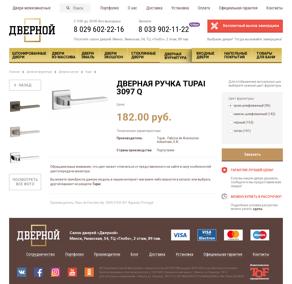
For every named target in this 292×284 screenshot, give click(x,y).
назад (25, 85)
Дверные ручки (68, 71)
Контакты (274, 8)
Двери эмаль (87, 55)
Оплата (204, 8)
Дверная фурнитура (175, 56)
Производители (107, 254)
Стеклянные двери (143, 55)
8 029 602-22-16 (99, 29)
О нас (132, 8)
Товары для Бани (265, 55)
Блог (134, 254)
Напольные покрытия (235, 55)
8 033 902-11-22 (163, 29)
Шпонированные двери (29, 55)
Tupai (88, 71)
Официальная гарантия (238, 8)
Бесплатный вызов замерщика (251, 25)
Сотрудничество (40, 254)
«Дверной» (107, 232)
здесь (257, 209)
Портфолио (109, 8)
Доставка (154, 8)
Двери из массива (64, 55)
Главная (14, 71)
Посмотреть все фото (25, 182)
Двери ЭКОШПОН (113, 55)
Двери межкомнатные (32, 8)
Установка (180, 8)
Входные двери (205, 55)
